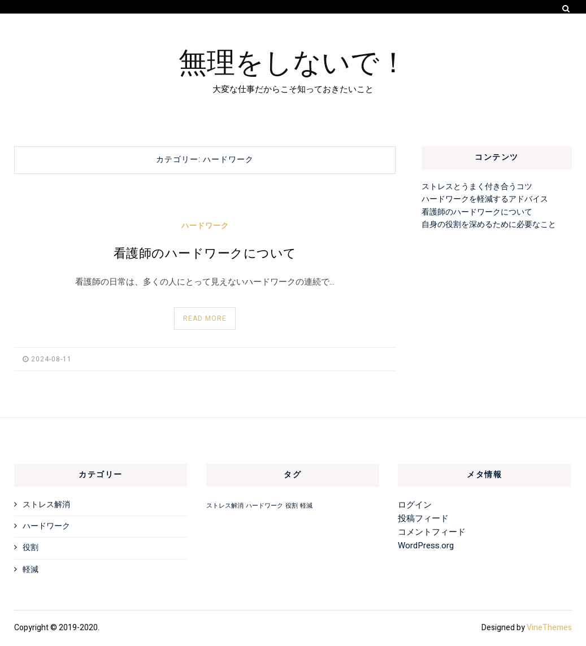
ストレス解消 (46, 504)
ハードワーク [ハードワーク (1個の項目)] (264, 505)
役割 (30, 547)
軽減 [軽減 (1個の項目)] (306, 505)
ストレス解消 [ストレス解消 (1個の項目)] (225, 505)
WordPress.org (426, 545)
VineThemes (549, 628)
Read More (205, 318)
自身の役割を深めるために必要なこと (489, 224)
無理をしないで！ (293, 60)
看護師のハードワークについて (205, 254)
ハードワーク (205, 225)
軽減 (30, 569)
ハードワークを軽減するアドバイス (485, 199)
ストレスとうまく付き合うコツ (477, 187)
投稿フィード (423, 518)
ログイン (415, 505)
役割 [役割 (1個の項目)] (291, 505)
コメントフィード (432, 532)
